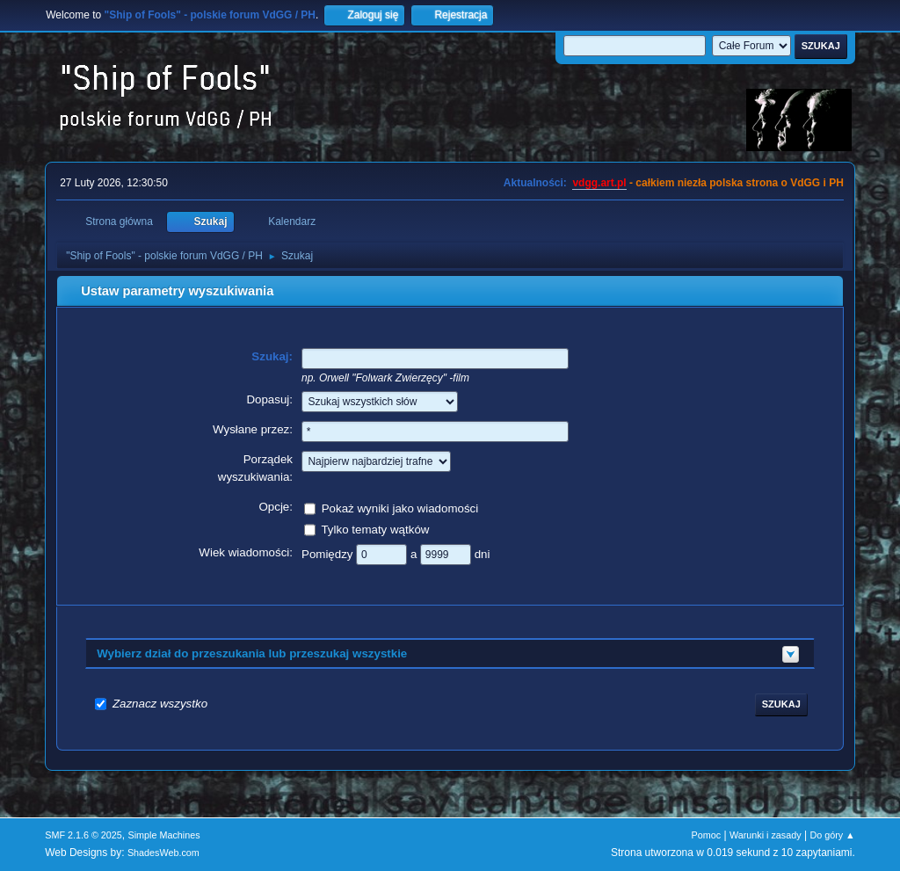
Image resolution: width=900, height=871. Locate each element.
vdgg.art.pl (599, 183)
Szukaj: (272, 356)
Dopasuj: (269, 399)
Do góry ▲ (831, 835)
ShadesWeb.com (163, 852)
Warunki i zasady (765, 835)
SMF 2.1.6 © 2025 (83, 835)
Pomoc (707, 835)
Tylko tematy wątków (375, 528)
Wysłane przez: (253, 429)
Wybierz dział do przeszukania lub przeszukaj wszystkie (252, 653)
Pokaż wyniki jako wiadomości (400, 507)
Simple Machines (164, 835)
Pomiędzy (328, 553)
